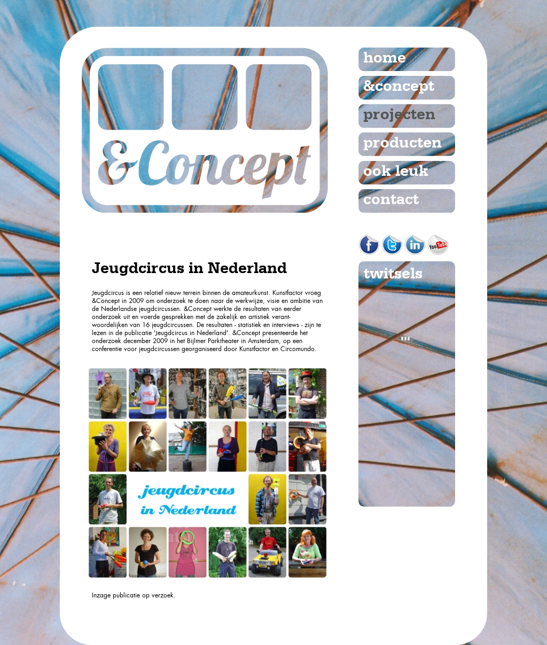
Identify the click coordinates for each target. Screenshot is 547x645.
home (384, 58)
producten (402, 143)
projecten (399, 115)
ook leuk (395, 172)
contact (391, 200)
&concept (398, 87)
